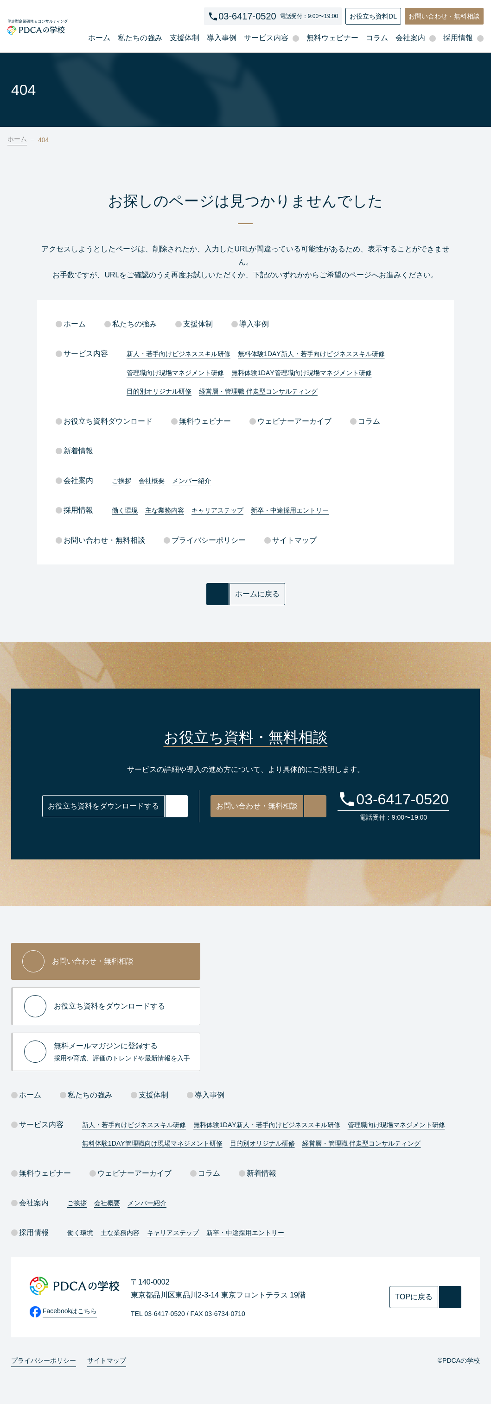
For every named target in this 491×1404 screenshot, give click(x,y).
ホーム (99, 38)
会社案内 (74, 480)
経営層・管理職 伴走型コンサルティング (258, 391)
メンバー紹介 (191, 480)
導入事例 (221, 38)
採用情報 (74, 510)
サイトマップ (290, 540)
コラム (377, 38)
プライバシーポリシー (205, 540)
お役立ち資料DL (373, 16)
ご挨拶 (121, 480)
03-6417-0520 (247, 16)
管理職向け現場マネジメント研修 (175, 372)
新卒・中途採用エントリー (290, 510)
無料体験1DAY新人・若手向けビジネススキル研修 (311, 353)
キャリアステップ (217, 510)
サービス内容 (82, 353)
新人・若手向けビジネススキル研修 (178, 353)
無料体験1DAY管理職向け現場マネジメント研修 (301, 372)
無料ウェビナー (332, 38)
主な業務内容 (164, 510)
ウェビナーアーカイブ (290, 421)
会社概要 (152, 480)
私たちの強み (140, 38)
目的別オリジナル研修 (159, 391)
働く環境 (125, 510)
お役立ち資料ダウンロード (104, 421)
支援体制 (184, 38)
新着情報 (74, 451)
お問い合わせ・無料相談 (444, 16)
